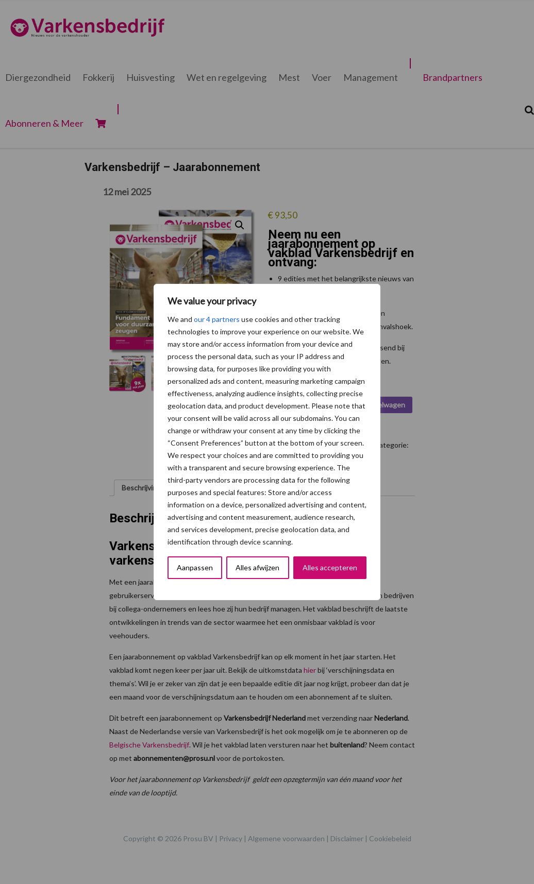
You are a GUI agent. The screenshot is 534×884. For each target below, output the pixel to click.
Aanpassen (195, 567)
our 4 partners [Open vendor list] (217, 319)
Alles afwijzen (257, 567)
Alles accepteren (330, 567)
